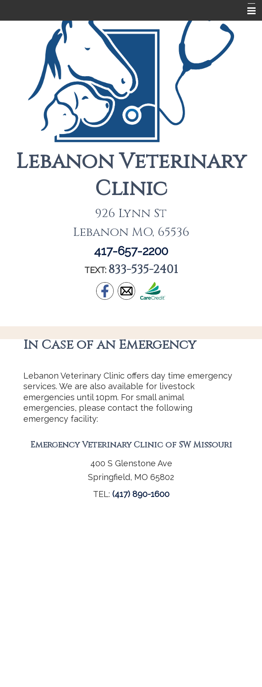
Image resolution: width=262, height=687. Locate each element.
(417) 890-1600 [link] (140, 494)
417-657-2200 (131, 251)
